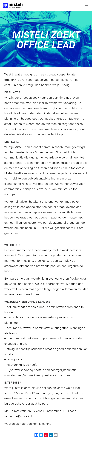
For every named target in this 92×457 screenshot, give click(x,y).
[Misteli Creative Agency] (13, 5)
